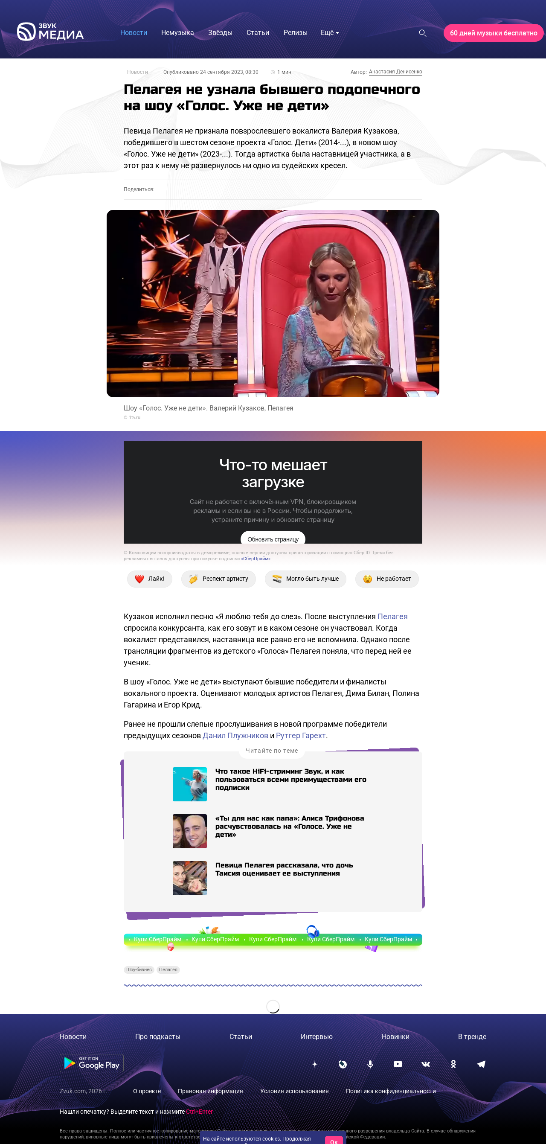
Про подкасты (157, 1037)
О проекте (147, 1091)
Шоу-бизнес (139, 969)
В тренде (472, 1037)
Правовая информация (210, 1091)
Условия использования (294, 1091)
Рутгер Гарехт (301, 735)
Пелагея (393, 616)
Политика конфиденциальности (391, 1091)
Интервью (317, 1037)
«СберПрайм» (255, 559)
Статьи (240, 1037)
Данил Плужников (235, 735)
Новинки (396, 1037)
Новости (137, 72)
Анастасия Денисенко (395, 72)
